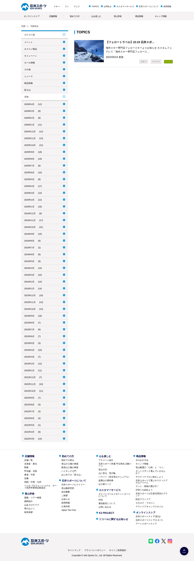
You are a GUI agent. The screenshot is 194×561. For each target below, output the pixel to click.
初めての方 (75, 16)
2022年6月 (29, 418)
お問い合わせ (105, 507)
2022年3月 (29, 439)
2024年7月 (29, 247)
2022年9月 (29, 398)
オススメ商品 (30, 49)
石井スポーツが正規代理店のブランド (151, 494)
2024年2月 (29, 281)
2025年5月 (29, 179)
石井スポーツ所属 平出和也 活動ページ (115, 465)
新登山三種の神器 (69, 467)
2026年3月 (29, 111)
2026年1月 (29, 124)
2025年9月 (29, 152)
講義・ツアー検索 (32, 497)
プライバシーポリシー (94, 550)
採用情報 (167, 6)
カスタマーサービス (125, 6)
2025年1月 (29, 206)
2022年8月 (29, 404)
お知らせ (65, 499)
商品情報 (139, 16)
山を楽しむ (96, 16)
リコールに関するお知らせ (113, 519)
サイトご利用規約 (117, 550)
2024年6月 (29, 254)
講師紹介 (28, 501)
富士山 (27, 90)
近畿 (26, 478)
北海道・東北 (30, 464)
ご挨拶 (64, 495)
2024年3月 (29, 275)
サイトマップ (74, 550)
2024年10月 (30, 227)
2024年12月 (30, 213)
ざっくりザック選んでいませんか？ (150, 472)
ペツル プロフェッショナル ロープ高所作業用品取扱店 (40, 486)
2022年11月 (30, 384)
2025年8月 (29, 159)
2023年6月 (29, 336)
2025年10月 (30, 145)
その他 (27, 69)
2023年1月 (29, 370)
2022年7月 (29, 411)
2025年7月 (29, 165)
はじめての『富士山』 (72, 474)
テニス (77, 6)
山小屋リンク (105, 484)
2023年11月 (30, 302)
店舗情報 (53, 16)
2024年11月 (30, 220)
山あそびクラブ (31, 505)
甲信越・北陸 (30, 471)
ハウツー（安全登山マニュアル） (114, 477)
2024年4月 (29, 268)
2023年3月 (29, 357)
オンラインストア (32, 16)
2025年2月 (29, 200)
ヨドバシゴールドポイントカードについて (114, 495)
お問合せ (108, 6)
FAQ (101, 499)
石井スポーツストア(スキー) (149, 520)
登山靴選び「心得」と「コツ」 (150, 467)
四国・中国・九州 (32, 482)
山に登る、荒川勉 (107, 473)
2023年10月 (30, 309)
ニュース (28, 76)
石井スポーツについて (149, 6)
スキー (57, 6)
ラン (67, 6)
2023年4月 (29, 350)
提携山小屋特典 (106, 480)
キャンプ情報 (161, 16)
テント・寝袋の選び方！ (147, 486)
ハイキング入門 (68, 471)
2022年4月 (29, 432)
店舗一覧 (28, 460)
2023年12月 (30, 295)
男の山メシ (29, 508)
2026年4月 (29, 104)
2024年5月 (29, 261)
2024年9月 (29, 234)
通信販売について (107, 503)
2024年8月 (29, 241)
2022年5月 (29, 425)
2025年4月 (29, 186)
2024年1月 (29, 288)
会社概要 (65, 492)
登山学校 (118, 16)
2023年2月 (29, 363)
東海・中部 (29, 474)
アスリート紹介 (106, 460)
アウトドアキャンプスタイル (149, 506)
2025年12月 (30, 131)
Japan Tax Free (68, 510)
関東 (26, 467)
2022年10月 (30, 391)
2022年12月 (30, 377)
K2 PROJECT (106, 513)
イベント (28, 42)
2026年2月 (29, 118)
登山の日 (103, 469)
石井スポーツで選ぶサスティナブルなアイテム (151, 481)
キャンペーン (30, 56)
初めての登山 (67, 460)
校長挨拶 (28, 512)
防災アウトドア (143, 499)
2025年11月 (30, 138)
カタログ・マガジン (145, 503)
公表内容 (65, 506)
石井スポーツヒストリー (73, 484)
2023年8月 (29, 322)
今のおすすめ (142, 460)
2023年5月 (29, 343)
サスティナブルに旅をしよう (149, 477)
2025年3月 (29, 193)
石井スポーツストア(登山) (148, 516)
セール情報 (29, 62)
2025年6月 (29, 172)
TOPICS (95, 6)
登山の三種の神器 (69, 464)
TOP (23, 26)
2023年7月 (29, 329)
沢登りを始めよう (144, 490)
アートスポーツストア (146, 523)
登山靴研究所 (67, 488)
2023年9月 (29, 316)
